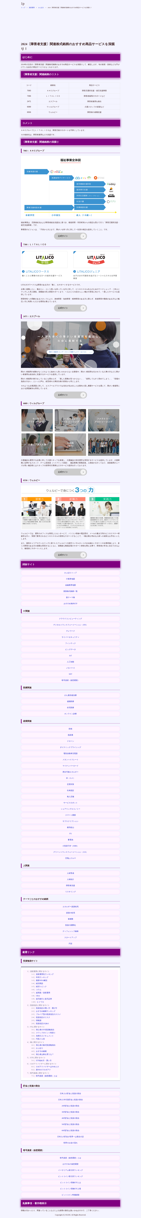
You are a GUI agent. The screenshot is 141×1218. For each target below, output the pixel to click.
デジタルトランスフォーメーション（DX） (70, 625)
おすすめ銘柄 (41, 1051)
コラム (38, 990)
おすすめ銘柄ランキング (45, 1011)
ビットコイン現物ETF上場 (70, 1189)
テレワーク (70, 631)
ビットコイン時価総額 (70, 1195)
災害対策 (70, 784)
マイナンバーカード (70, 766)
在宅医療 (70, 707)
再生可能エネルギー (70, 772)
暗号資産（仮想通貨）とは (46, 1076)
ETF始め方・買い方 (43, 1060)
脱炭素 (70, 735)
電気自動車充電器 (70, 753)
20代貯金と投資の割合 (70, 1106)
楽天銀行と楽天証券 (44, 999)
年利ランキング (42, 977)
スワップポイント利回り (45, 1033)
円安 (70, 944)
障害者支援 (70, 885)
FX (70, 833)
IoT (70, 656)
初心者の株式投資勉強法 (45, 1045)
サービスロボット (70, 803)
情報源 (38, 1020)
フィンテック (70, 643)
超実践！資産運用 (43, 993)
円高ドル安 (40, 1039)
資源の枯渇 (70, 913)
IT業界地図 (70, 579)
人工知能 (70, 662)
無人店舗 (70, 797)
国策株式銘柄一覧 (70, 591)
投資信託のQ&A (42, 1023)
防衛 (70, 729)
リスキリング (70, 892)
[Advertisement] (70, 24)
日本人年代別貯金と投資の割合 (70, 1100)
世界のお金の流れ (70, 1143)
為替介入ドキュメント (45, 1036)
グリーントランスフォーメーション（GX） (70, 852)
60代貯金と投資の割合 (70, 1130)
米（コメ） (70, 778)
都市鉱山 (70, 827)
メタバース (70, 668)
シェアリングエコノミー (70, 809)
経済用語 (39, 983)
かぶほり (41, 7)
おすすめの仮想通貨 (70, 1164)
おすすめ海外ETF (70, 603)
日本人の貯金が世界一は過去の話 (70, 1137)
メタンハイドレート (70, 760)
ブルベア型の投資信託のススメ (48, 1014)
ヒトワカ (40, 1002)
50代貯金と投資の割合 (70, 1124)
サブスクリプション (70, 821)
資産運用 (32, 7)
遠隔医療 (70, 701)
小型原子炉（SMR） (70, 846)
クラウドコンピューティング (70, 619)
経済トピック (41, 986)
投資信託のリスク (43, 1017)
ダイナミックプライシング (70, 747)
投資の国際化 (70, 925)
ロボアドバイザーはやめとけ (47, 1067)
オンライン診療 (70, 714)
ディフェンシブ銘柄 (70, 931)
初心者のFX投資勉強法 (45, 1030)
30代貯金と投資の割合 (70, 1112)
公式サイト (63, 236)
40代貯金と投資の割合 (70, 1118)
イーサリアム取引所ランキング (70, 1170)
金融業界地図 (70, 585)
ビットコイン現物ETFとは (70, 1182)
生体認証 (70, 790)
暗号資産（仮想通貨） (70, 680)
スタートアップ (70, 937)
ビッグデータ (70, 649)
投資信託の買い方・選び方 (46, 1008)
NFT (70, 674)
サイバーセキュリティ (70, 637)
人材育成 (70, 873)
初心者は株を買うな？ (45, 1054)
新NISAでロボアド (43, 1070)
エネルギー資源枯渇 (70, 907)
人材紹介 (70, 879)
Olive (38, 996)
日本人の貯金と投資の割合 (70, 1093)
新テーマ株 (70, 597)
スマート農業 (70, 815)
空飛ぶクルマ (70, 858)
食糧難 (70, 919)
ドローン (70, 741)
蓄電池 (70, 840)
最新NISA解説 (41, 980)
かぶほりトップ (70, 573)
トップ (23, 7)
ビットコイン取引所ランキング (70, 1176)
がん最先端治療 (70, 695)
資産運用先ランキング (45, 974)
